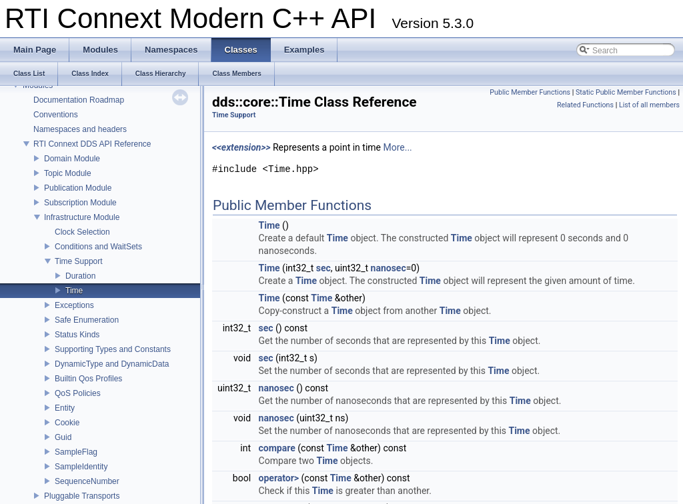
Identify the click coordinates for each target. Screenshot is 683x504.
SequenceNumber (87, 481)
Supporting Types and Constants (113, 349)
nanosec (388, 268)
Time (74, 290)
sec (323, 268)
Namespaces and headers (80, 129)
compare (277, 448)
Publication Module (77, 188)
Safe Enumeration (87, 320)
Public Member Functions (530, 92)
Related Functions (585, 105)
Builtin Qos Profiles (88, 378)
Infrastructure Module (81, 217)
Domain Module (72, 158)
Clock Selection (82, 232)
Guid (63, 437)
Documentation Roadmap (78, 100)
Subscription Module (80, 202)
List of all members (649, 105)
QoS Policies (78, 393)
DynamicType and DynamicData (112, 364)
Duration (80, 276)
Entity (65, 408)
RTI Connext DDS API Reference (92, 144)
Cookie (67, 422)
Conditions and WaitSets (98, 246)
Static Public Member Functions (626, 92)
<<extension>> (241, 147)
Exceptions (74, 305)
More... (397, 147)
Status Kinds (77, 334)
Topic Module (67, 173)
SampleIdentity (81, 466)
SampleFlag (76, 452)
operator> (279, 478)
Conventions (55, 114)
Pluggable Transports (81, 496)
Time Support (79, 261)
